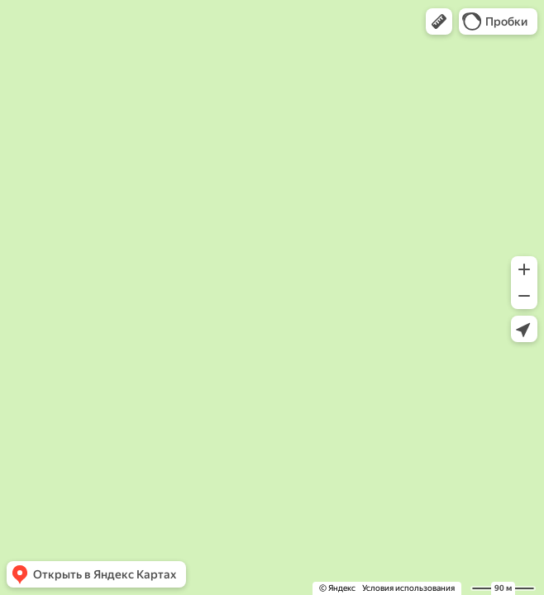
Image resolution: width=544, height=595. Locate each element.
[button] (439, 21)
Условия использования (408, 588)
